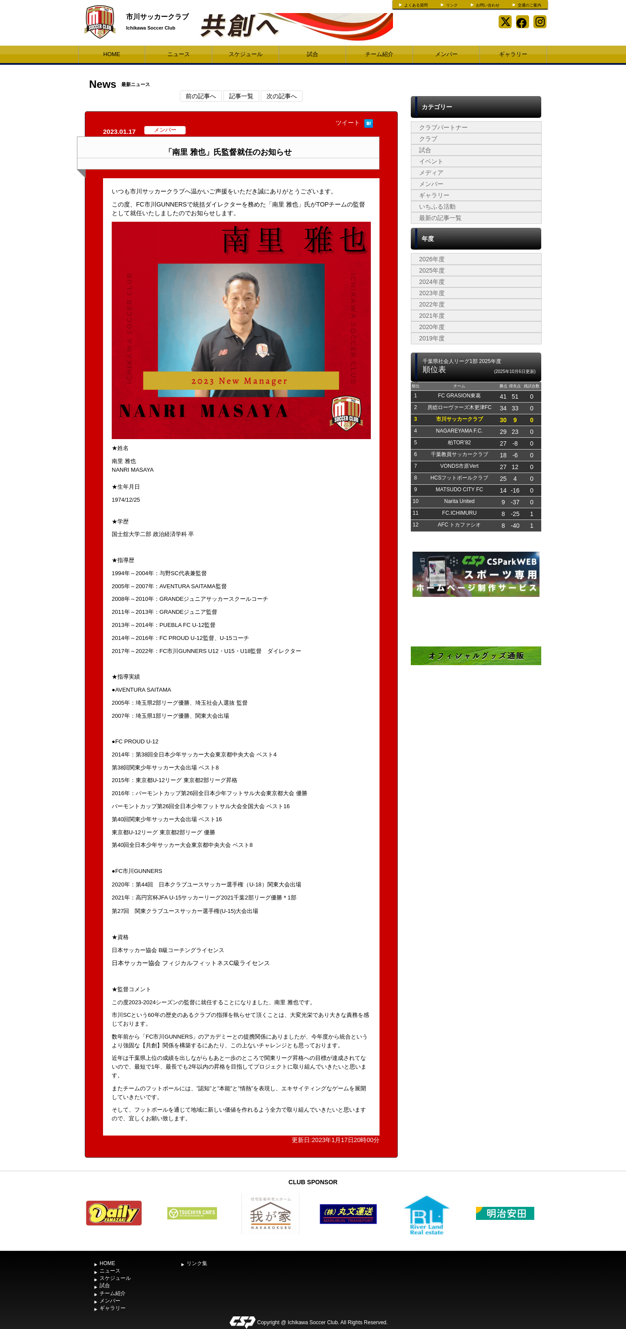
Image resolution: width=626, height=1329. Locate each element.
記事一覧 (241, 96)
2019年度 (432, 338)
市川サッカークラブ (157, 16)
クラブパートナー (443, 127)
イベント (431, 161)
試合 (312, 54)
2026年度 (432, 259)
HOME (111, 54)
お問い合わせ (487, 5)
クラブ (428, 138)
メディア (431, 172)
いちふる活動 (437, 206)
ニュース (178, 54)
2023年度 (432, 293)
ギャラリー (513, 54)
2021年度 (432, 315)
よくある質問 (416, 5)
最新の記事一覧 (440, 217)
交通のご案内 (529, 5)
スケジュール (246, 54)
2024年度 (432, 281)
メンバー (446, 54)
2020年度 (432, 326)
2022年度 (432, 304)
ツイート (348, 122)
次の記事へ (281, 96)
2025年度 (432, 270)
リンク (452, 5)
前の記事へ (201, 96)
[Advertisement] (476, 777)
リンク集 (196, 1263)
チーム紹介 (379, 54)
